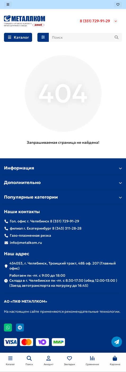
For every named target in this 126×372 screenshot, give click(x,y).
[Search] (85, 37)
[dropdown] (8, 4)
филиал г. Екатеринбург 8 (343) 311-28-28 (45, 228)
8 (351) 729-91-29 (95, 21)
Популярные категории (63, 197)
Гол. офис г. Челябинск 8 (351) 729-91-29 (44, 221)
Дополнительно (63, 182)
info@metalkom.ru (26, 242)
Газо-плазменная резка (30, 235)
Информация (63, 168)
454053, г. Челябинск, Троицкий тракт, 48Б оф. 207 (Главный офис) (63, 266)
